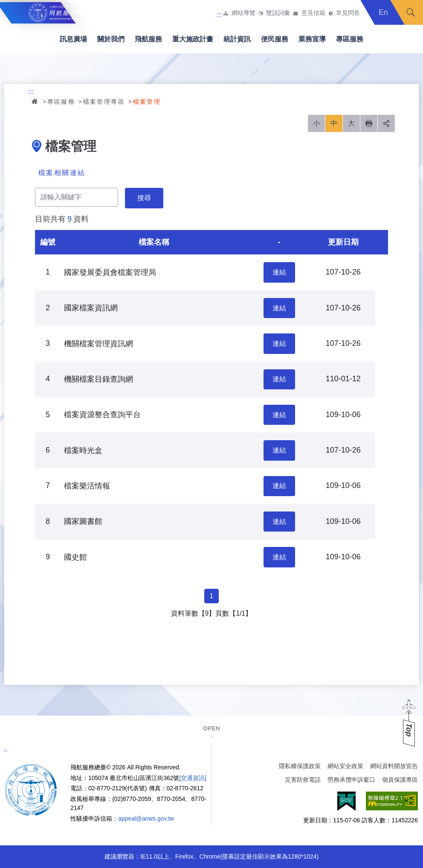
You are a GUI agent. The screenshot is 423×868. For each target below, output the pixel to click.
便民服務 (274, 39)
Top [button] (409, 730)
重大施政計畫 (192, 39)
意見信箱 (313, 13)
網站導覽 (243, 13)
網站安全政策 (345, 766)
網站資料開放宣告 (394, 766)
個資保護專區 (400, 779)
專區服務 (349, 39)
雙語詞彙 (278, 13)
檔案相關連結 (61, 172)
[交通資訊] (192, 777)
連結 (279, 272)
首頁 (35, 101)
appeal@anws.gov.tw (146, 818)
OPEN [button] (211, 728)
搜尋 (410, 12)
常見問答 (348, 13)
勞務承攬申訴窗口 (351, 779)
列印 (368, 123)
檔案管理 (147, 101)
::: (219, 14)
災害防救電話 (303, 779)
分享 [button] (386, 123)
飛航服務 (148, 39)
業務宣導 (312, 39)
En (383, 12)
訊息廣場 (73, 39)
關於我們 (111, 39)
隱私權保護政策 (300, 766)
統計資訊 (237, 39)
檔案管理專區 (104, 101)
